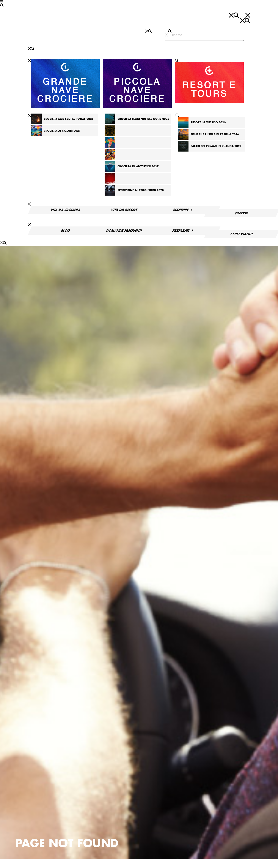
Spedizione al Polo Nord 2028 (141, 190)
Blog (66, 230)
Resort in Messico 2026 (208, 122)
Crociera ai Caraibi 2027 (62, 131)
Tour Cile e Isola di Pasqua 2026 (215, 134)
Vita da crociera (65, 209)
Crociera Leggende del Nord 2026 (143, 119)
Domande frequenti (124, 230)
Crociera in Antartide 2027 (138, 166)
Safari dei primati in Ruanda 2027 (216, 146)
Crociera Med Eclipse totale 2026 (68, 119)
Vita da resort (124, 209)
